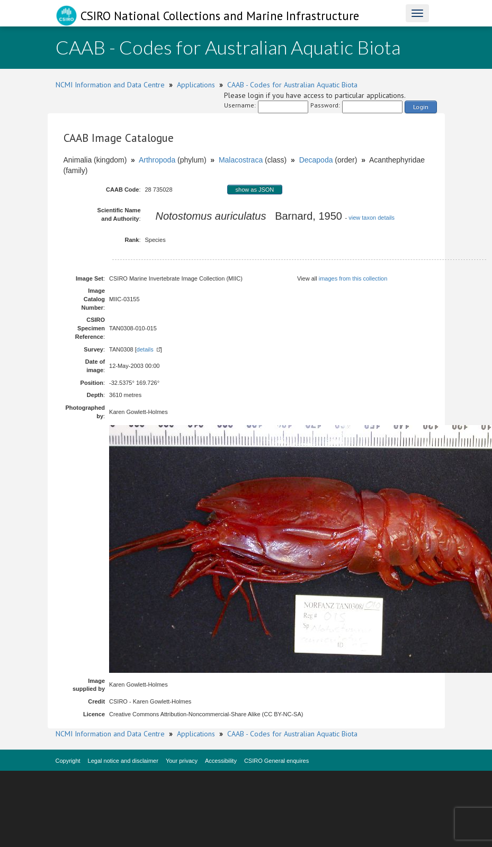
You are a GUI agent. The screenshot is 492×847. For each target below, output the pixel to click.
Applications (196, 84)
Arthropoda (157, 160)
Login (420, 107)
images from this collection (353, 278)
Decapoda (316, 160)
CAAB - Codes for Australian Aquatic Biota (292, 84)
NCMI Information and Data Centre (110, 84)
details (145, 349)
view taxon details (371, 217)
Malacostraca (241, 160)
